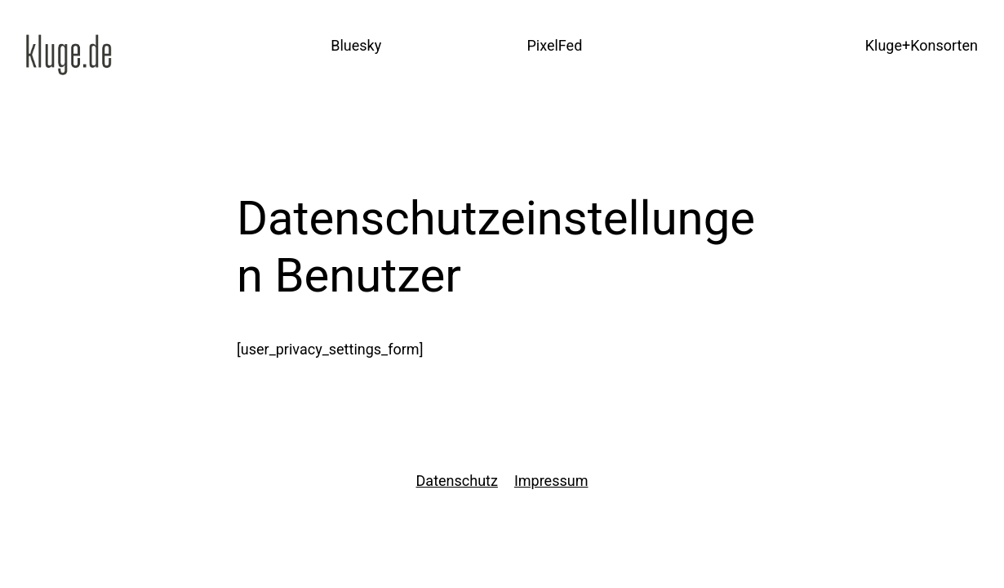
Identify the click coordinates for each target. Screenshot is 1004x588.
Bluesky (356, 45)
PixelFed (554, 45)
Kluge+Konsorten (921, 45)
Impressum (551, 480)
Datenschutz (457, 480)
